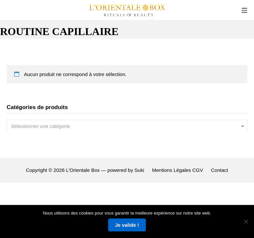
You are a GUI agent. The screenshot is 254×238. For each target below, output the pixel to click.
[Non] (245, 221)
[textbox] (124, 126)
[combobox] (127, 126)
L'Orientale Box (83, 170)
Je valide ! (127, 225)
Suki (139, 170)
